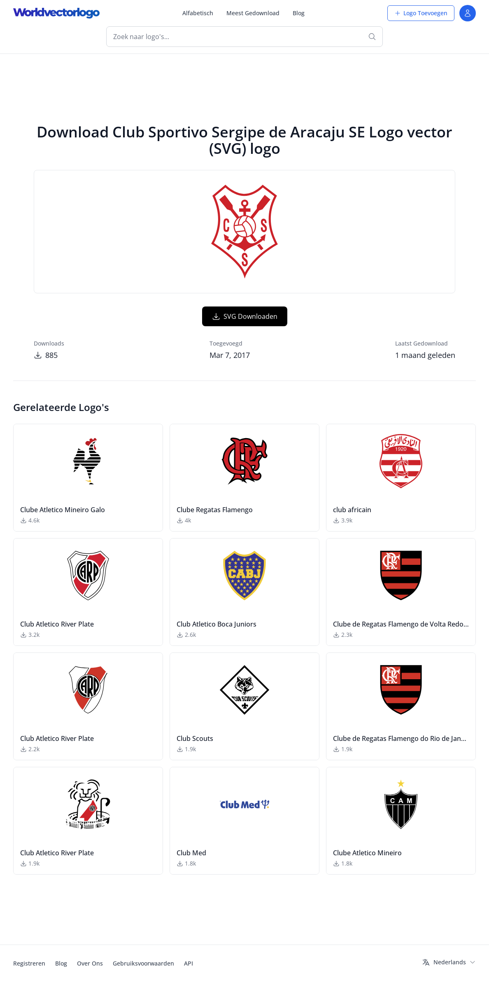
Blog (299, 13)
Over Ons (90, 963)
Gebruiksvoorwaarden (143, 963)
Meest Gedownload (252, 13)
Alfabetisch (197, 13)
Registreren (29, 963)
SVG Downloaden (244, 316)
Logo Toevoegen (420, 13)
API (188, 963)
